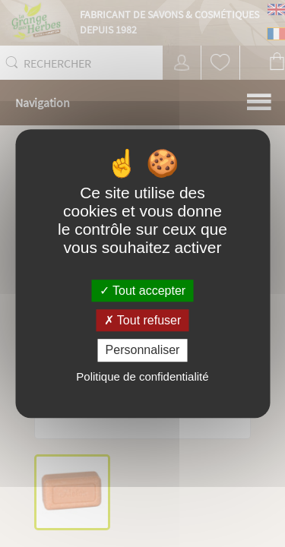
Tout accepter (142, 290)
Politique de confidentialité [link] (142, 376)
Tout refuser (143, 320)
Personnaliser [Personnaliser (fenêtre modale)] (143, 350)
